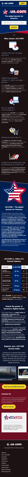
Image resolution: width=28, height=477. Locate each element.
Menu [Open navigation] (23, 3)
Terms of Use (5, 467)
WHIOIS (3, 459)
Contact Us (4, 461)
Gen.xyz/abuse (7, 428)
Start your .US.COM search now (14, 387)
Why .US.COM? (5, 454)
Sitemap (3, 463)
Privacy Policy (5, 465)
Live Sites (4, 456)
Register (3, 452)
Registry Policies (6, 469)
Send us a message (8, 406)
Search (14, 27)
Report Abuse (5, 471)
